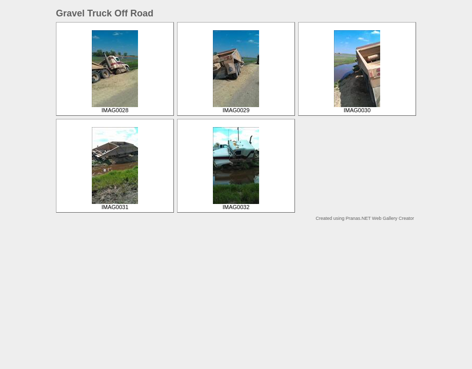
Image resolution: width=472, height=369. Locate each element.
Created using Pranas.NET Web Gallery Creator (365, 218)
